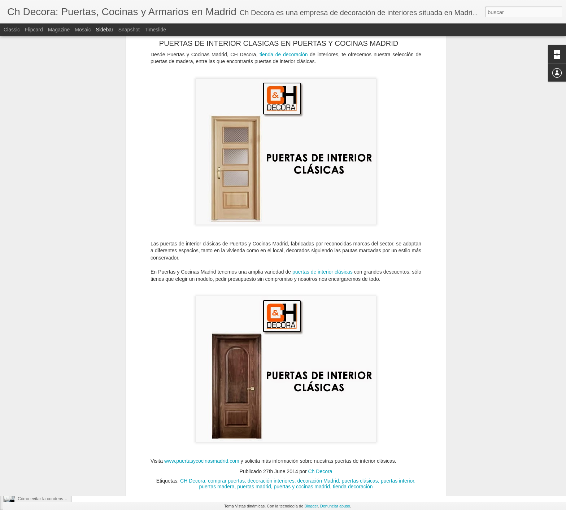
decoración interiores (271, 377)
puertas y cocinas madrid (302, 383)
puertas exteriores (280, 459)
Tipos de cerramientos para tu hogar (52, 433)
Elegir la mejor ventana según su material (57, 466)
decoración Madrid (318, 377)
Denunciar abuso (335, 506)
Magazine (59, 29)
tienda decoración (353, 383)
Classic (12, 29)
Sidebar (104, 29)
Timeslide (155, 29)
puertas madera (217, 383)
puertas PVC (318, 459)
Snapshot (129, 29)
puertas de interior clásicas (322, 169)
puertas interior (397, 377)
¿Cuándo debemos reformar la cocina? (55, 482)
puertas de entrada (198, 459)
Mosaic (83, 29)
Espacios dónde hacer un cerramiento (54, 417)
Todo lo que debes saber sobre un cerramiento (62, 450)
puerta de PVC (137, 459)
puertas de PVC (240, 459)
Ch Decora (320, 368)
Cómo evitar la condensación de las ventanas (61, 498)
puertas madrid (254, 383)
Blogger (311, 506)
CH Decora (192, 377)
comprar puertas (226, 377)
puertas (165, 459)
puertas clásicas (359, 377)
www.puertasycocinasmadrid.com (201, 358)
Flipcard (34, 29)
